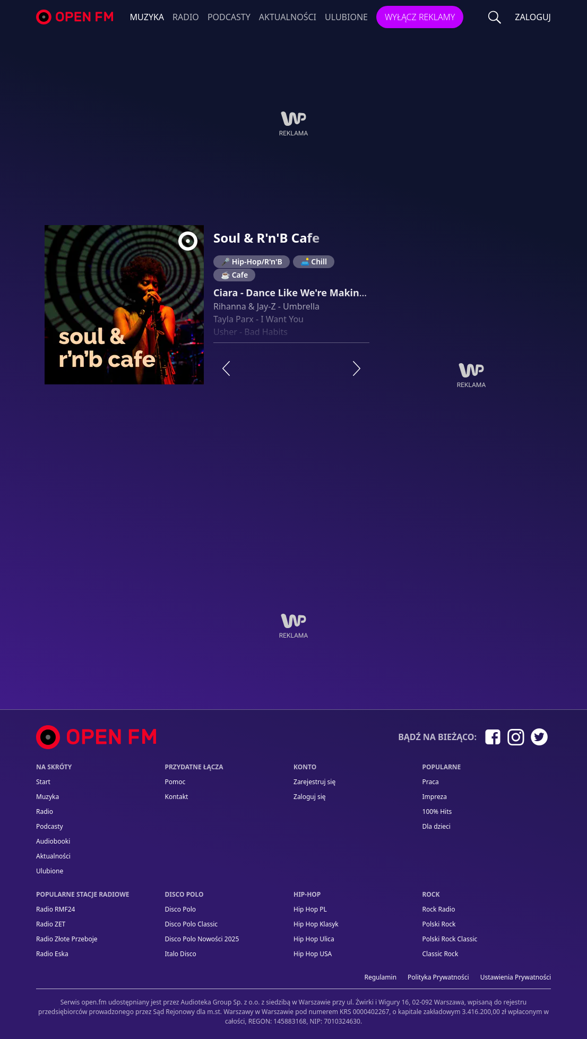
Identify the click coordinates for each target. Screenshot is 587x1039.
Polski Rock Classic (450, 938)
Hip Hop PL (310, 909)
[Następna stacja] (356, 368)
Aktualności (287, 17)
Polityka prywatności (438, 977)
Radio (185, 17)
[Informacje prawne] (293, 1007)
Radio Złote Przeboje (67, 938)
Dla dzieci (436, 826)
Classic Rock (440, 953)
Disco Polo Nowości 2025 (202, 938)
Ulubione (346, 17)
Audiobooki (53, 841)
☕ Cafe (234, 275)
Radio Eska (52, 953)
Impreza (434, 796)
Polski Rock (439, 924)
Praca (430, 781)
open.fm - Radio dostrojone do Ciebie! (76, 17)
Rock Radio (438, 909)
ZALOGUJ (533, 17)
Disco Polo (180, 909)
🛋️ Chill (313, 261)
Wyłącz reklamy (420, 17)
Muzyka (147, 17)
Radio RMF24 (55, 909)
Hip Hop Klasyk (316, 924)
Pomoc (175, 781)
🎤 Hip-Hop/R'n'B (251, 261)
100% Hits (437, 811)
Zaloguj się (310, 796)
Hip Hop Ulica (314, 938)
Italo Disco (180, 953)
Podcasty (229, 17)
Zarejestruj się (314, 781)
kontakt (176, 796)
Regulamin (381, 977)
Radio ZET (50, 924)
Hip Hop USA (313, 953)
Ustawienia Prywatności (515, 977)
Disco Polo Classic (191, 924)
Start (43, 781)
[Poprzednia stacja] (226, 368)
